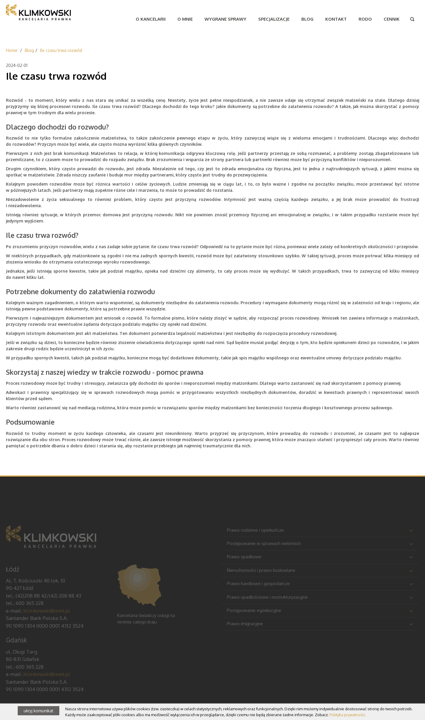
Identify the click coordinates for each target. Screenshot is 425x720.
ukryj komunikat (38, 710)
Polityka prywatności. (348, 714)
